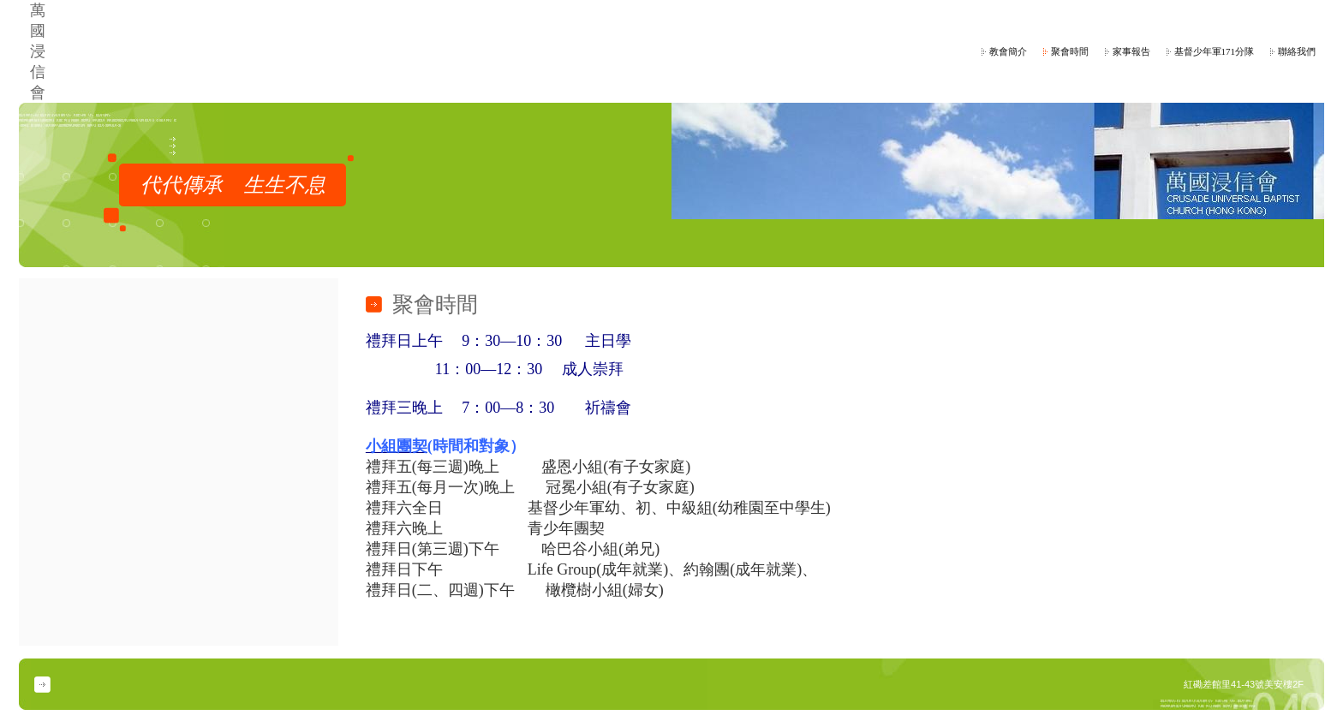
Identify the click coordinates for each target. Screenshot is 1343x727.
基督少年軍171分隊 (1214, 51)
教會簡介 (1008, 51)
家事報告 (1131, 51)
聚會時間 (1070, 51)
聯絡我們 (1297, 51)
